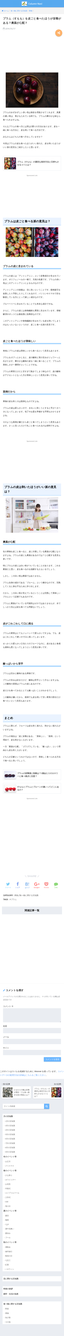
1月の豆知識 (10, 1121)
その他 (8, 1323)
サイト (6, 1048)
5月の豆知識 (10, 1134)
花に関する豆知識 (11, 1279)
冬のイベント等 (10, 1157)
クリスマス (9, 1166)
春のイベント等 (10, 1171)
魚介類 (8, 1318)
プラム (14, 899)
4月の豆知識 (10, 1130)
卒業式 (8, 1189)
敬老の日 (8, 1256)
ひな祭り (8, 1176)
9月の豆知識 (10, 1152)
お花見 (8, 1184)
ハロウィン (9, 1270)
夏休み (8, 1234)
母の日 (8, 1206)
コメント (8, 1006)
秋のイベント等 (10, 1243)
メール (6, 1037)
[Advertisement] (32, 54)
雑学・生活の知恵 (11, 1295)
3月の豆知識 (10, 1126)
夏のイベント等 (10, 1211)
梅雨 (7, 1220)
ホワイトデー (10, 1180)
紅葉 (7, 1265)
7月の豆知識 (10, 1143)
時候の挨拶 (8, 1289)
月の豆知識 (8, 1116)
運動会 (8, 1248)
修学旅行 (8, 1252)
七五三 (8, 1261)
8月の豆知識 (10, 1148)
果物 (16, 895)
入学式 (8, 1198)
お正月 (8, 1162)
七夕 (7, 1225)
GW (6, 1202)
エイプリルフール (12, 1193)
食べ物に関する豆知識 (29, 895)
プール (8, 1238)
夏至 (7, 1216)
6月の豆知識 (10, 1139)
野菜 (7, 1310)
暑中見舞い (9, 1229)
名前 (5, 1026)
